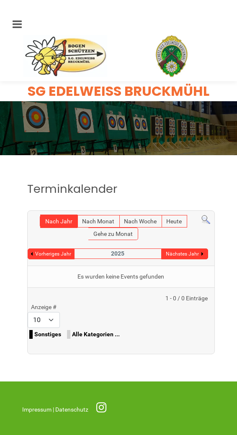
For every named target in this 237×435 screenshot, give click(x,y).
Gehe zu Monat (113, 234)
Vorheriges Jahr (53, 254)
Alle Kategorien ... (96, 334)
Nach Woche (140, 221)
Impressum (37, 409)
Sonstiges (47, 334)
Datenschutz (72, 409)
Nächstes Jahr (182, 254)
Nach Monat (98, 221)
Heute (174, 221)
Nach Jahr (58, 221)
